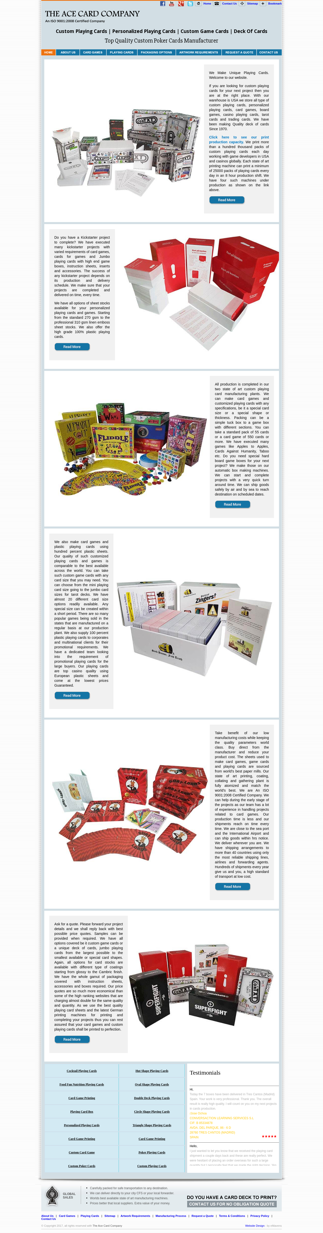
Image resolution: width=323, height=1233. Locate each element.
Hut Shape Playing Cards (152, 1071)
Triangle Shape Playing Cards (152, 1125)
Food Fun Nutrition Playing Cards (82, 1084)
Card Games (67, 1215)
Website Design (255, 1225)
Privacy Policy (260, 1215)
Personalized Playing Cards (81, 1125)
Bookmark (275, 3)
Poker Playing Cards (152, 1152)
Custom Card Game (82, 1152)
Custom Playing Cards (152, 1166)
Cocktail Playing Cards (82, 1071)
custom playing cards (227, 105)
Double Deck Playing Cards (152, 1098)
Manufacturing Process (171, 1215)
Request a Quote (203, 1215)
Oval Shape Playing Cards (152, 1084)
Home (207, 3)
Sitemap (252, 3)
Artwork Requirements (135, 1215)
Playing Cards (90, 1215)
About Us (47, 1215)
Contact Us (229, 3)
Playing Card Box (81, 1111)
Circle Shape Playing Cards (152, 1111)
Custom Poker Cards (81, 1166)
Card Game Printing (81, 1098)
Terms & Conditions (232, 1215)
